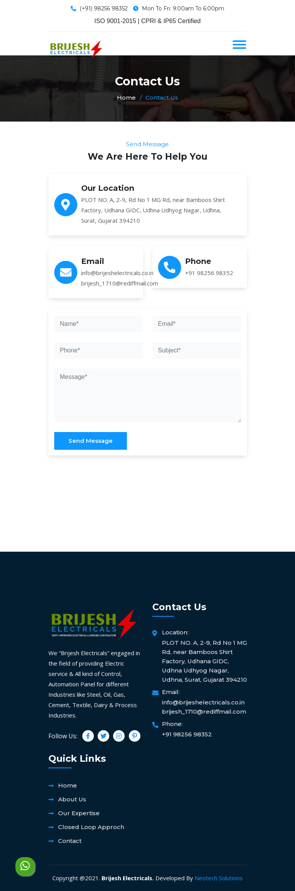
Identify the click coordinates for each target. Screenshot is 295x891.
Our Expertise (79, 813)
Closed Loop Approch (91, 827)
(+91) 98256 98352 (104, 8)
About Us (72, 799)
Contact (70, 840)
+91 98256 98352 (209, 273)
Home (126, 97)
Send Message (90, 440)
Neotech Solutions (219, 878)
